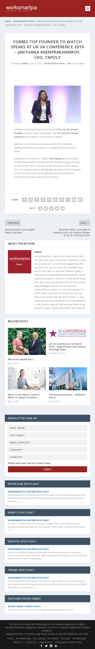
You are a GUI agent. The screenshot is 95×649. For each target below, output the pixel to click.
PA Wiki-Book (79, 638)
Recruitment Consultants (24, 606)
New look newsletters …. (22, 359)
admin (25, 63)
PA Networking (23, 638)
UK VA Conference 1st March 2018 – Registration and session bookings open (67, 346)
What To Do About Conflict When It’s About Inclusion (24, 396)
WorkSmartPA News (54, 63)
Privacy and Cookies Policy (68, 642)
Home (10, 638)
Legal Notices (45, 642)
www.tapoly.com (57, 158)
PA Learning (39, 638)
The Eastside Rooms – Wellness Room (67, 396)
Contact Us (30, 642)
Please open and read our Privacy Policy (29, 463)
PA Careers (53, 638)
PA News (65, 638)
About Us (18, 642)
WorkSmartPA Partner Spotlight (28, 491)
